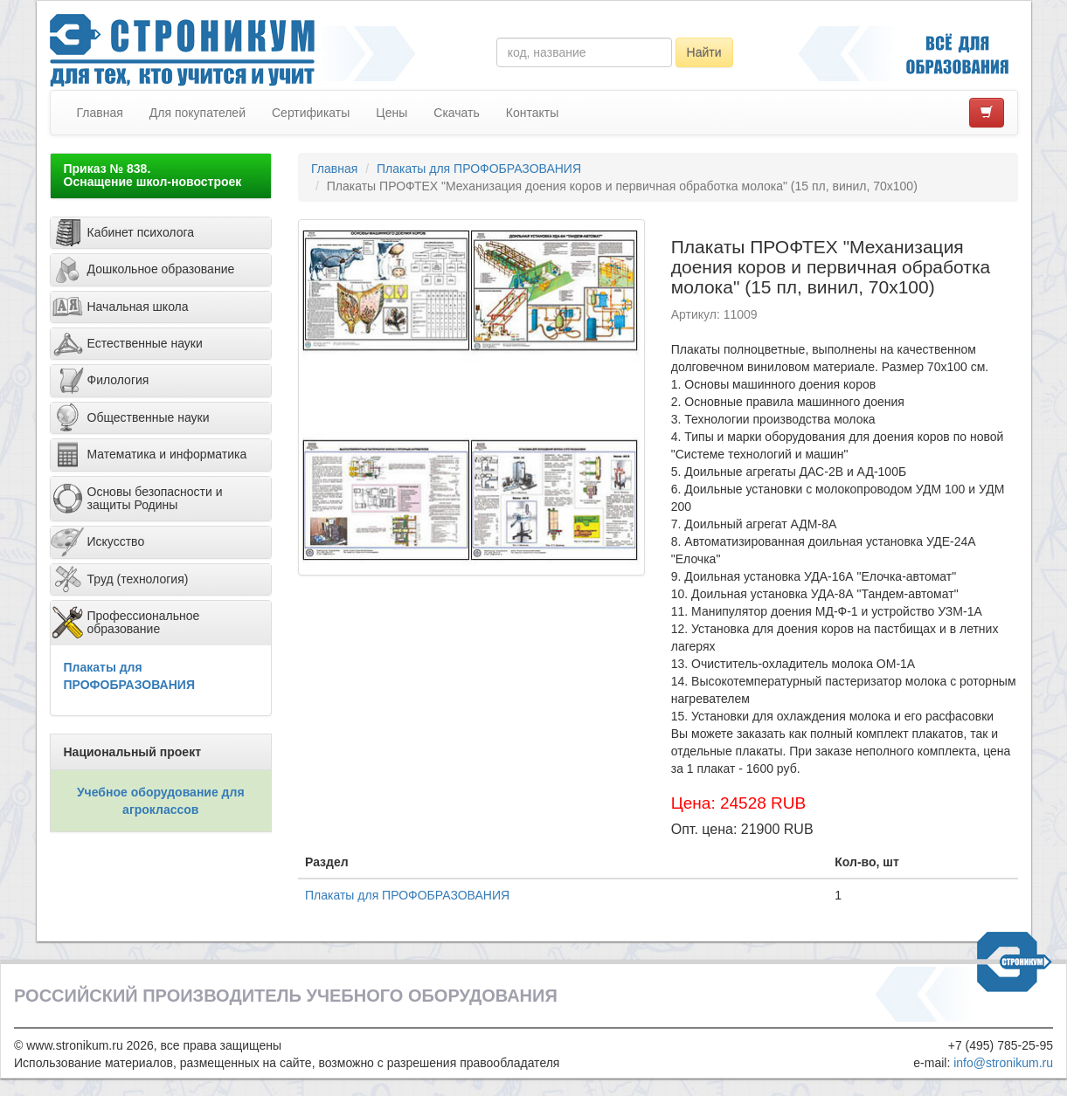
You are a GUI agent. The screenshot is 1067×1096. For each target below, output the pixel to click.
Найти (704, 52)
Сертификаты (311, 113)
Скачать (456, 113)
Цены (391, 113)
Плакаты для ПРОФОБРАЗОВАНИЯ (479, 169)
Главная (100, 113)
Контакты (532, 113)
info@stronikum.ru (1003, 1063)
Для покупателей (197, 113)
